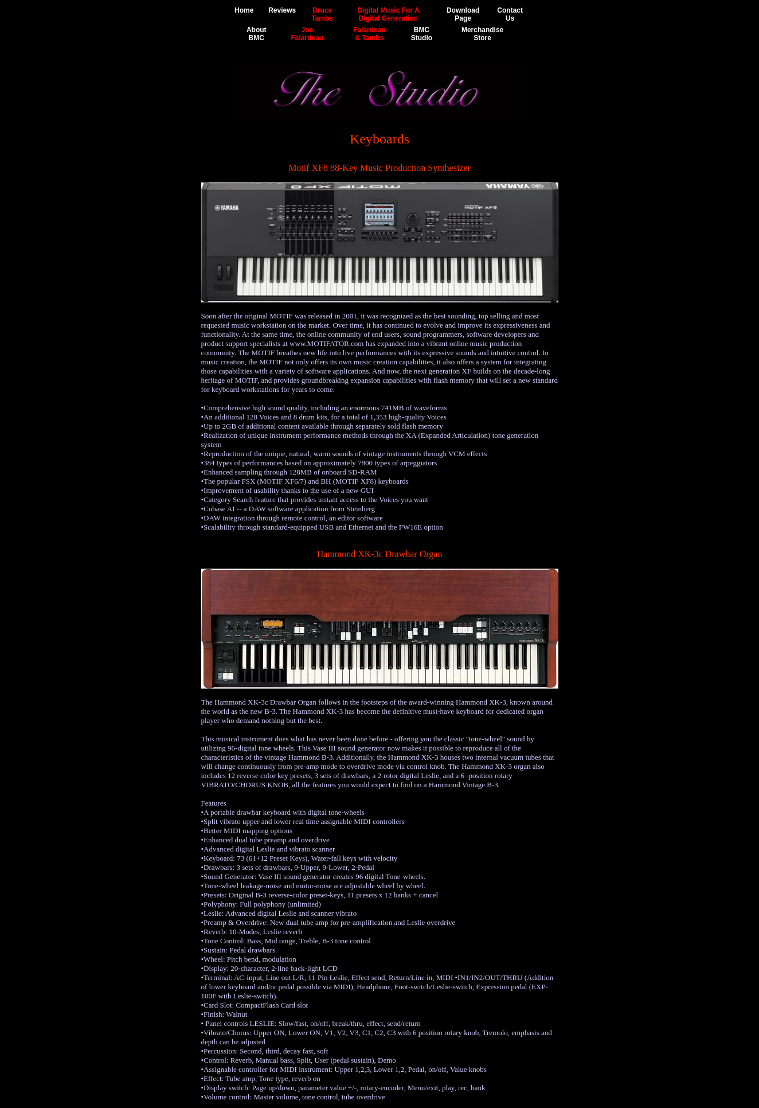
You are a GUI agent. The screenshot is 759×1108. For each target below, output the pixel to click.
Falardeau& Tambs (369, 34)
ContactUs (510, 14)
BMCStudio (421, 34)
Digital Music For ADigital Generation (388, 14)
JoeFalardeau (307, 34)
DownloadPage (463, 14)
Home (243, 10)
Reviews (282, 10)
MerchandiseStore (482, 34)
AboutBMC (257, 34)
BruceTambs (322, 14)
